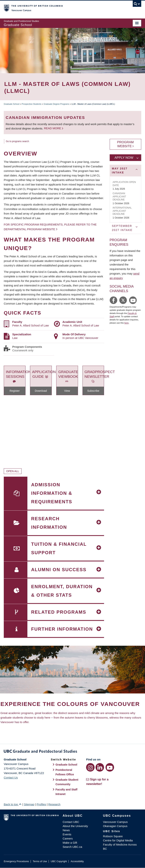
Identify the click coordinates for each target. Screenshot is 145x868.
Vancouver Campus (115, 821)
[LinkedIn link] (100, 767)
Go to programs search (17, 141)
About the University (75, 826)
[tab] (125, 170)
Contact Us (11, 777)
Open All (12, 471)
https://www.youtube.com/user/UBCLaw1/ (133, 300)
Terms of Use (40, 861)
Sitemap (29, 804)
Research (54, 804)
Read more (53, 128)
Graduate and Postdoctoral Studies (72, 752)
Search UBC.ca (72, 846)
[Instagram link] (90, 767)
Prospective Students (31, 104)
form (126, 323)
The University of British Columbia (62, 8)
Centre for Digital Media (118, 840)
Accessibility (77, 861)
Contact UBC (71, 821)
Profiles (41, 804)
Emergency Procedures (16, 861)
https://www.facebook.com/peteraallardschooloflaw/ (113, 300)
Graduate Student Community (67, 782)
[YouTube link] (110, 767)
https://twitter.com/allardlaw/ (123, 300)
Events (67, 834)
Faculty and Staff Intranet (66, 792)
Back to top (13, 804)
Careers (68, 838)
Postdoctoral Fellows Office (65, 772)
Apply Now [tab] (124, 157)
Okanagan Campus (115, 826)
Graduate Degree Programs (56, 104)
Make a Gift (70, 842)
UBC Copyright (59, 861)
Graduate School (11, 104)
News (66, 830)
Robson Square (113, 836)
